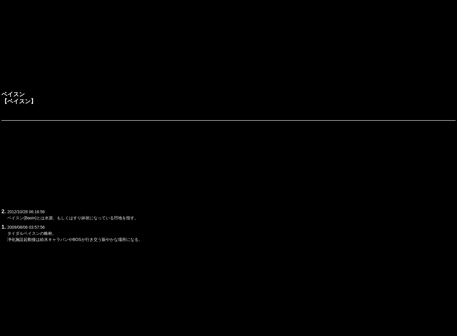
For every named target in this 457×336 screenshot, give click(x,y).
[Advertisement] (228, 47)
